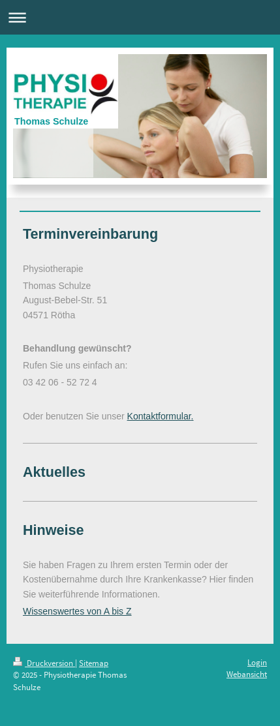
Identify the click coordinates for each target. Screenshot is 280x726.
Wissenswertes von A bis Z (77, 611)
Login (257, 662)
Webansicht (246, 674)
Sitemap (93, 663)
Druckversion (44, 663)
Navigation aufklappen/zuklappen (140, 17)
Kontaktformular (159, 416)
